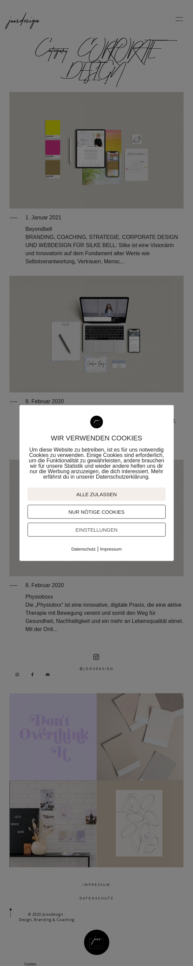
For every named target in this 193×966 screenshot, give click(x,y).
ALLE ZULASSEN (96, 494)
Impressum (111, 549)
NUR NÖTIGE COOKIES (96, 512)
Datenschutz (83, 549)
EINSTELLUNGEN (96, 530)
